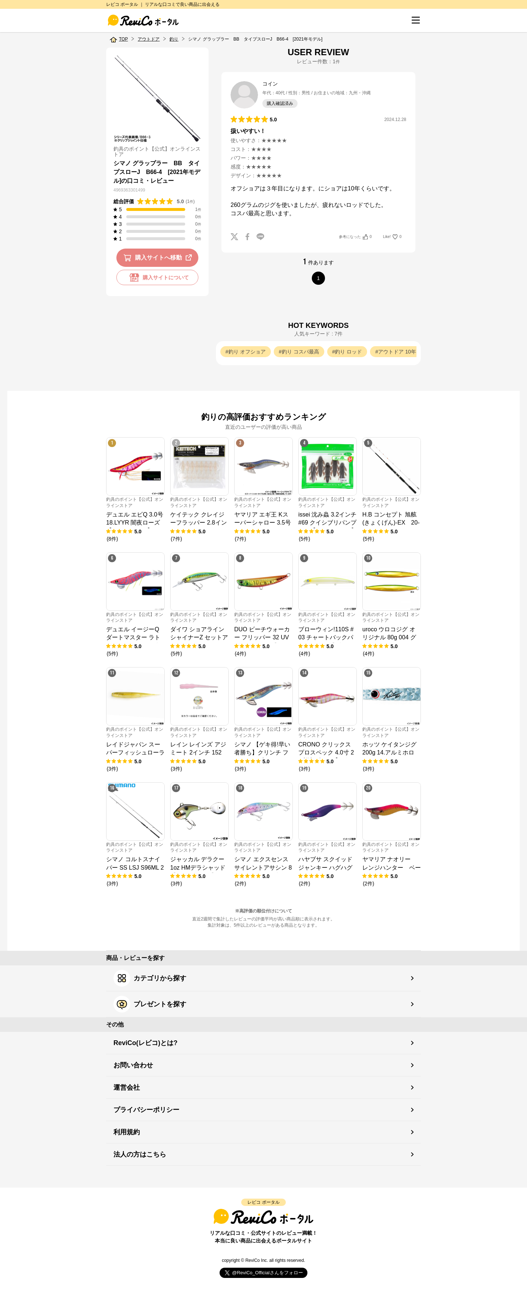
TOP (123, 39)
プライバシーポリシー (146, 1109)
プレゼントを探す (149, 1004)
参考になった (355, 236)
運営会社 (126, 1087)
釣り (173, 39)
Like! (392, 236)
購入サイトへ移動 (159, 258)
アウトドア (149, 39)
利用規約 (126, 1132)
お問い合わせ (133, 1065)
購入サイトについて (157, 277)
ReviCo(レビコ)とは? (145, 1043)
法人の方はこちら (139, 1154)
